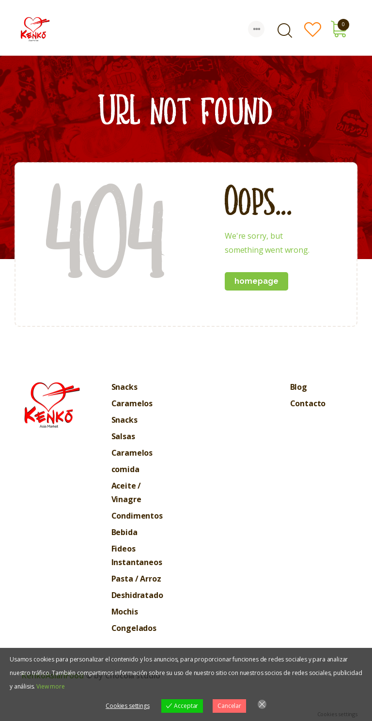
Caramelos (132, 403)
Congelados (133, 628)
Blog (298, 387)
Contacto (308, 403)
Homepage (256, 281)
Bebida (124, 532)
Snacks (124, 387)
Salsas (123, 436)
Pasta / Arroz (136, 578)
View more (50, 686)
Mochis (124, 611)
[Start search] (285, 30)
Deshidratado (137, 595)
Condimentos (137, 515)
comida (125, 469)
